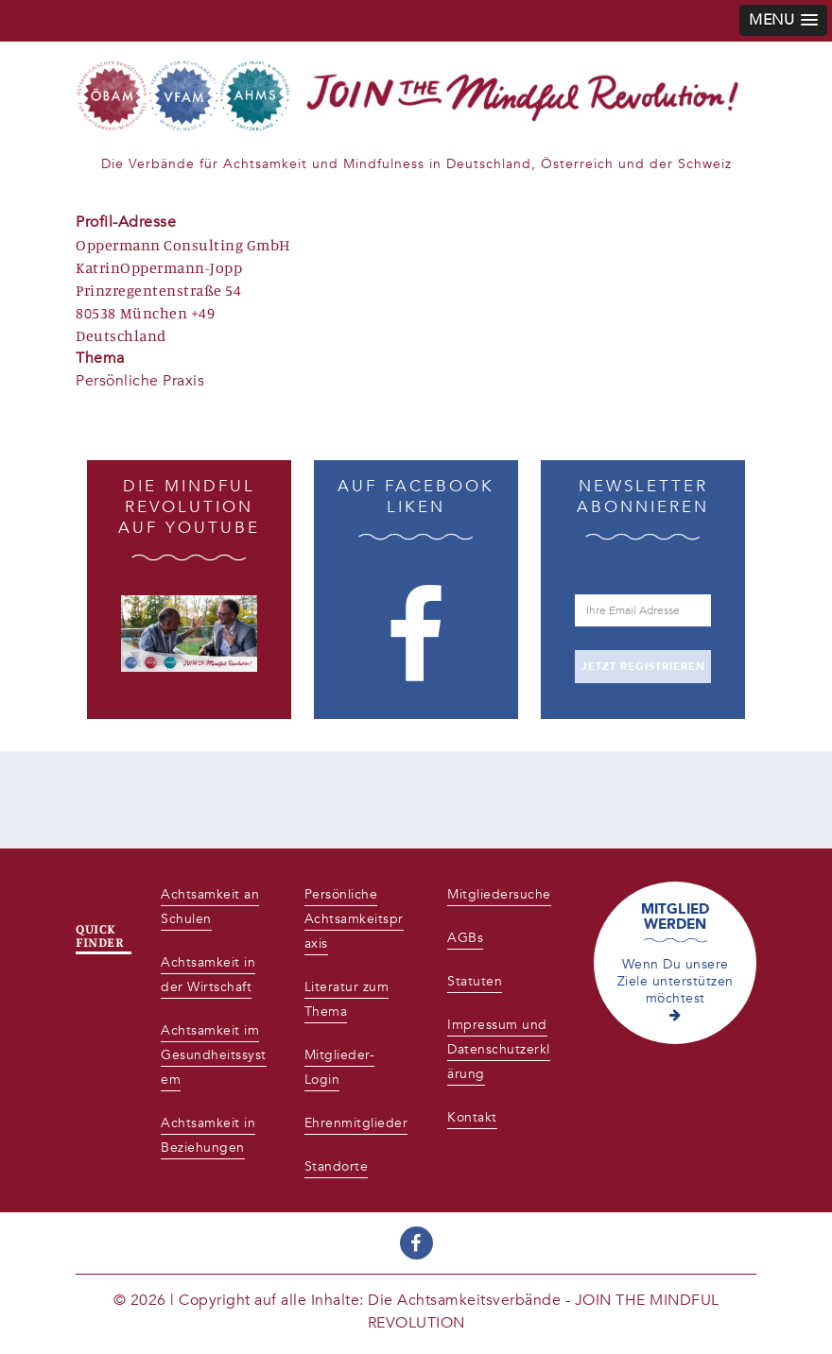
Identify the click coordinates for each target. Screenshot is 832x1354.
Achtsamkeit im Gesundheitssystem (214, 1054)
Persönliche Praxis (140, 380)
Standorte (336, 1166)
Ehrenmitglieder (356, 1123)
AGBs (465, 938)
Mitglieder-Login (339, 1067)
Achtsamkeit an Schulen (210, 906)
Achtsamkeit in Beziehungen (208, 1135)
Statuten (474, 981)
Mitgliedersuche (499, 894)
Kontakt (472, 1117)
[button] (783, 20)
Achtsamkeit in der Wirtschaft (208, 974)
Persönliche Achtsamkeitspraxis (354, 918)
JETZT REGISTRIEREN (643, 667)
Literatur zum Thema (347, 999)
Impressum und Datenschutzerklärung (498, 1049)
